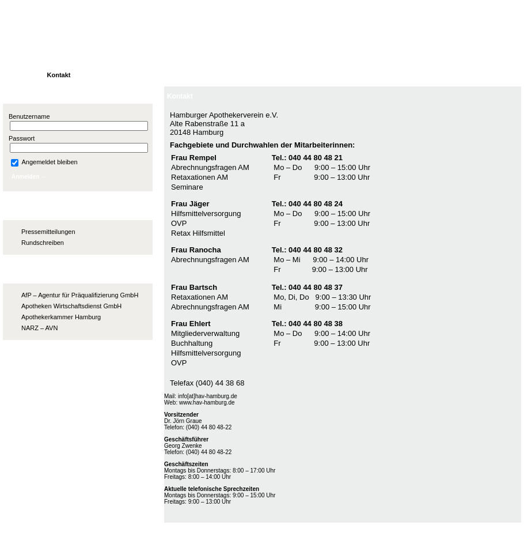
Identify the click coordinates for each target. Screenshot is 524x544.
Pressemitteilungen (48, 231)
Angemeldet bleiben (44, 161)
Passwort (22, 138)
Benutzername (29, 116)
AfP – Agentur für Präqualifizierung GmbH (79, 295)
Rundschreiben (42, 242)
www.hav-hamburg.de (207, 402)
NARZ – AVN (39, 327)
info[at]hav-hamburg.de (207, 396)
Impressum (448, 531)
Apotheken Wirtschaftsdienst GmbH (71, 306)
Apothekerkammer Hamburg (61, 316)
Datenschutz (496, 531)
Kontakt (180, 96)
